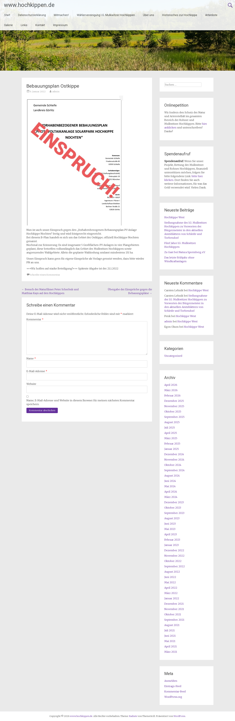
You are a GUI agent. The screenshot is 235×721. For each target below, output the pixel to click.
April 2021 (170, 646)
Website (31, 383)
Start (7, 15)
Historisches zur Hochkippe (179, 15)
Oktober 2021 (172, 614)
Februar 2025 (172, 443)
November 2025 (174, 406)
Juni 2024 (170, 480)
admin (55, 91)
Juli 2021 (169, 630)
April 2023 (170, 534)
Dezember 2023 (174, 502)
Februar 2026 (172, 395)
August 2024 (172, 475)
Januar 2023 (171, 545)
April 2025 (170, 432)
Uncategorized (173, 355)
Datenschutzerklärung (32, 15)
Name (31, 358)
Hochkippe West (174, 217)
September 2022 (174, 566)
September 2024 (174, 470)
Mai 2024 (170, 486)
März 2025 (170, 438)
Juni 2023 (170, 523)
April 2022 (170, 587)
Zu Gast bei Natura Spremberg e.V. (184, 252)
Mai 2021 (169, 641)
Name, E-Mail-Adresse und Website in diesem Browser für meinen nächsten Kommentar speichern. (80, 402)
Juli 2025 (169, 427)
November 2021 (174, 609)
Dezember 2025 (174, 400)
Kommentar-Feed (175, 691)
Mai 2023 (169, 529)
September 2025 (174, 416)
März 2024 (170, 497)
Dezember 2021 (174, 603)
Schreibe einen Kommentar (45, 274)
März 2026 (171, 390)
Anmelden (170, 680)
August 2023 (171, 518)
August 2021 (171, 625)
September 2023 (174, 513)
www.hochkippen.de (29, 5)
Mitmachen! (61, 15)
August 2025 (172, 422)
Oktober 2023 (172, 507)
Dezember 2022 (174, 550)
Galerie (8, 25)
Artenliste (211, 15)
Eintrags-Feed (172, 686)
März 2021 (170, 651)
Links (24, 25)
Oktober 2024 (172, 464)
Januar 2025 (171, 448)
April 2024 (170, 491)
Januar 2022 (171, 598)
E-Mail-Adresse (36, 371)
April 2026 (170, 384)
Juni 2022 (170, 577)
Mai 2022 (170, 582)
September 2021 (174, 619)
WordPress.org (173, 696)
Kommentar (34, 319)
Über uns (148, 15)
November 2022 (174, 555)
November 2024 (174, 459)
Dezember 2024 (174, 454)
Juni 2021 (170, 635)
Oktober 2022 (172, 561)
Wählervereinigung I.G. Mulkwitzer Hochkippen (106, 15)
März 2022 (171, 593)
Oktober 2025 (172, 411)
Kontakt (40, 25)
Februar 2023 (172, 539)
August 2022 (172, 571)
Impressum (60, 25)
